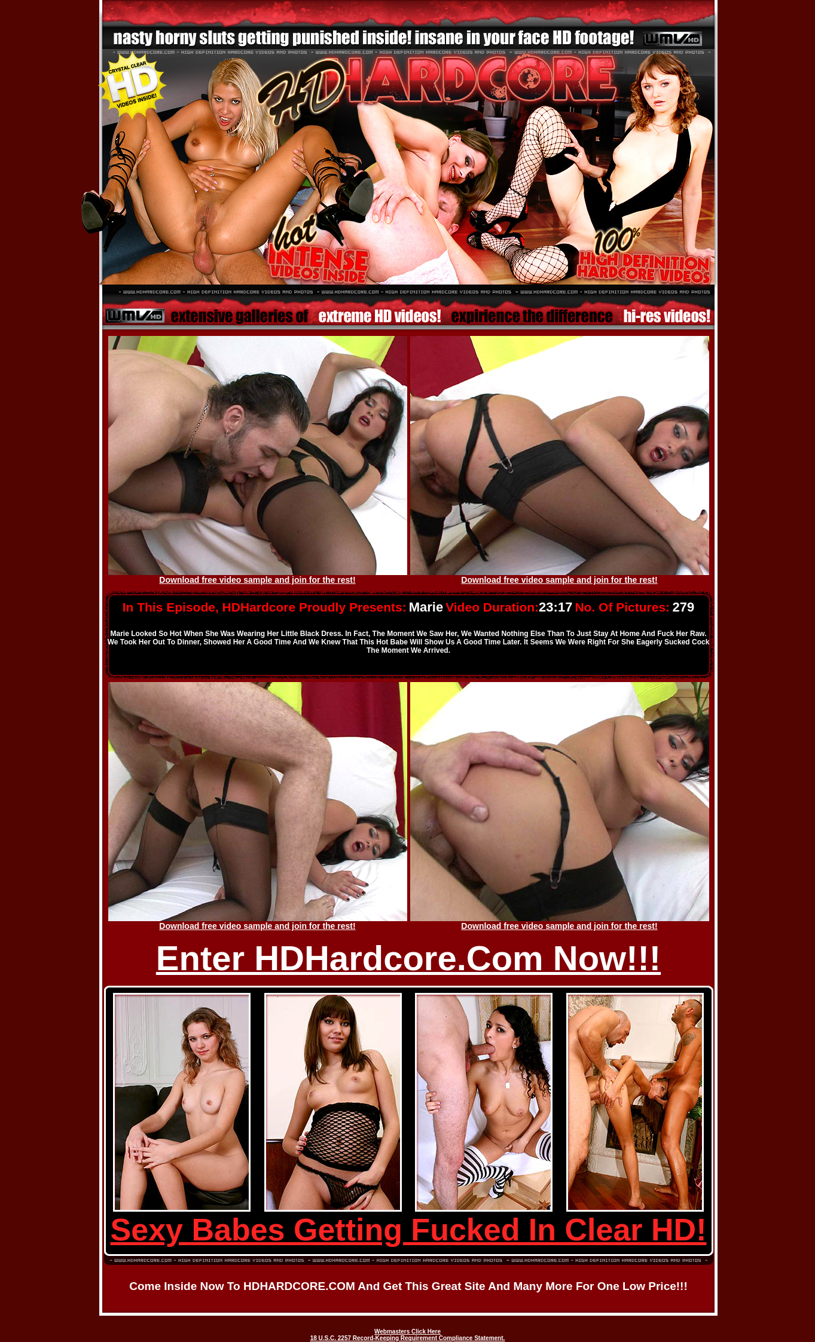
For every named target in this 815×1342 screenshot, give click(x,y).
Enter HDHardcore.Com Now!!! (408, 958)
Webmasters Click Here (407, 1331)
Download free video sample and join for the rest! (257, 580)
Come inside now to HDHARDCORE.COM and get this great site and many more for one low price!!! (408, 1286)
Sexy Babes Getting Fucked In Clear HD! (409, 1229)
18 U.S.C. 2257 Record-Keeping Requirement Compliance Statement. (407, 1338)
